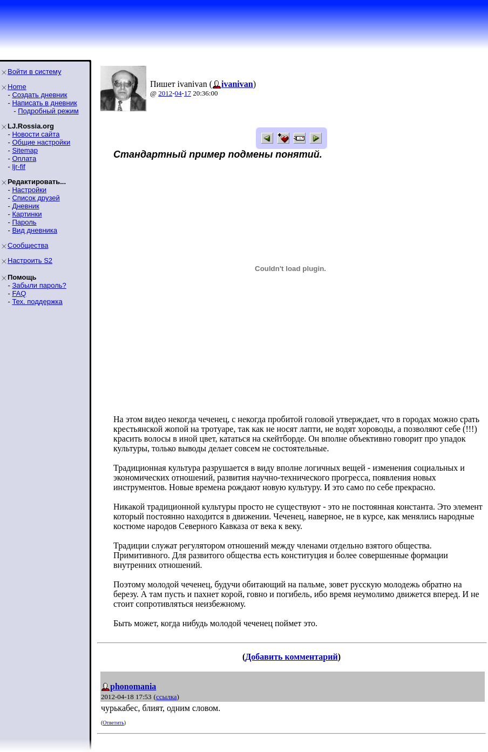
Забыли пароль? (39, 285)
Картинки (27, 214)
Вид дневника (34, 230)
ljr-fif (18, 166)
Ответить (113, 723)
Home (17, 87)
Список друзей (35, 198)
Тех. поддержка (37, 301)
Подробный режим (48, 111)
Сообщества (28, 245)
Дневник (25, 206)
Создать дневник (39, 95)
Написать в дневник (44, 103)
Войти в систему (34, 71)
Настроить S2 (30, 260)
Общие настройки (41, 142)
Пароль (24, 222)
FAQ (19, 293)
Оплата (24, 158)
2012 (165, 93)
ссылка (166, 697)
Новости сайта (35, 134)
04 (178, 93)
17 (187, 93)
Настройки (29, 190)
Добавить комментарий (291, 656)
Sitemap (25, 150)
